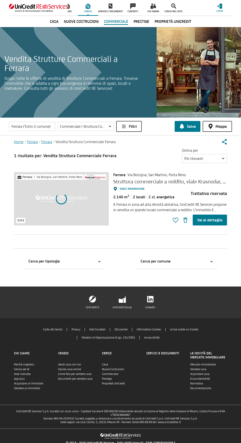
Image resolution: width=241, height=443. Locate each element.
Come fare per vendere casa (75, 374)
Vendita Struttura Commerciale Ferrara (86, 142)
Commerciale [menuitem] (116, 21)
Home (18, 142)
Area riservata (22, 374)
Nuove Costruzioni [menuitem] (81, 21)
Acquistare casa (200, 374)
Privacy (76, 329)
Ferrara (32, 142)
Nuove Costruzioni (113, 369)
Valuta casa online (69, 369)
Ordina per (190, 150)
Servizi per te (21, 369)
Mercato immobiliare (203, 364)
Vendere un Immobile (27, 388)
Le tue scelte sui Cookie (184, 329)
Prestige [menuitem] (141, 21)
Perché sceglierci (24, 364)
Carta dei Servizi (53, 329)
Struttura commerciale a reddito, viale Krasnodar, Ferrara (176, 181)
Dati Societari (97, 329)
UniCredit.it (92, 307)
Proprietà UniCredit (113, 383)
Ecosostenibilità (200, 378)
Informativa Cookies (149, 329)
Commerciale (110, 374)
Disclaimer (121, 329)
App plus (19, 378)
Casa (105, 364)
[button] (86, 126)
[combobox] (204, 158)
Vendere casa (198, 369)
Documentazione (200, 388)
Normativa (196, 383)
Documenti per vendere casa (75, 378)
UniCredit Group (122, 307)
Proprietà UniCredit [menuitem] (173, 21)
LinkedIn (150, 307)
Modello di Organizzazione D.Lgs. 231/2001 (108, 337)
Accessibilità (152, 337)
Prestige (107, 378)
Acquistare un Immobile (28, 383)
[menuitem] (88, 8)
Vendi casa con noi (69, 364)
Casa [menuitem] (54, 21)
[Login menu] (219, 8)
